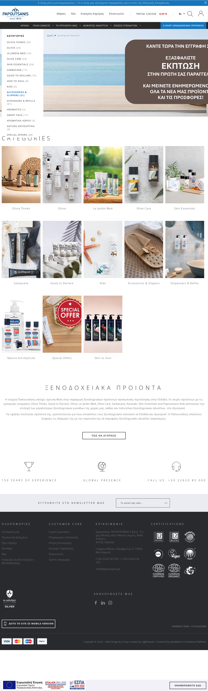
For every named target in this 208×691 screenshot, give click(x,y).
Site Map (7, 548)
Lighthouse (148, 641)
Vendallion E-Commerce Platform (188, 641)
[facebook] (96, 603)
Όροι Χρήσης (9, 543)
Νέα (4, 554)
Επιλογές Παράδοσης (61, 548)
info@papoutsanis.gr (108, 569)
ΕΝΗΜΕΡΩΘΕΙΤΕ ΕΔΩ (188, 685)
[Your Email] (140, 503)
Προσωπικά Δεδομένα (14, 537)
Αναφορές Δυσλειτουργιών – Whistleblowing (18, 561)
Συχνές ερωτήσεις (59, 531)
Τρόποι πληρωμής (59, 559)
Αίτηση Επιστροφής (60, 543)
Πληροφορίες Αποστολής (63, 537)
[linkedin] (103, 603)
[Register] (166, 503)
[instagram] (110, 603)
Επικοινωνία (56, 554)
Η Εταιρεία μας (10, 531)
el (180, 13)
